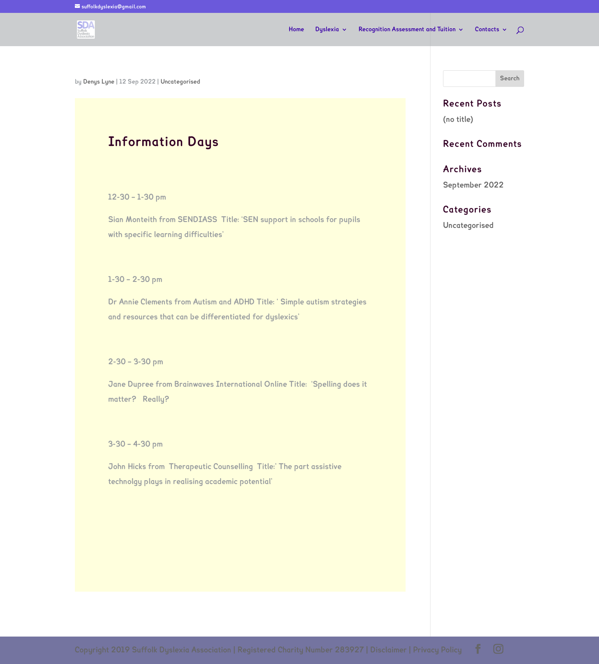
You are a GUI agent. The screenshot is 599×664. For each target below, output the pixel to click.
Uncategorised (180, 82)
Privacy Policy (437, 650)
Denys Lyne (98, 82)
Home (296, 29)
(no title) (458, 119)
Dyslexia (327, 29)
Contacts (487, 29)
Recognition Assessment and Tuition (407, 29)
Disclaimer (388, 650)
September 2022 (473, 185)
